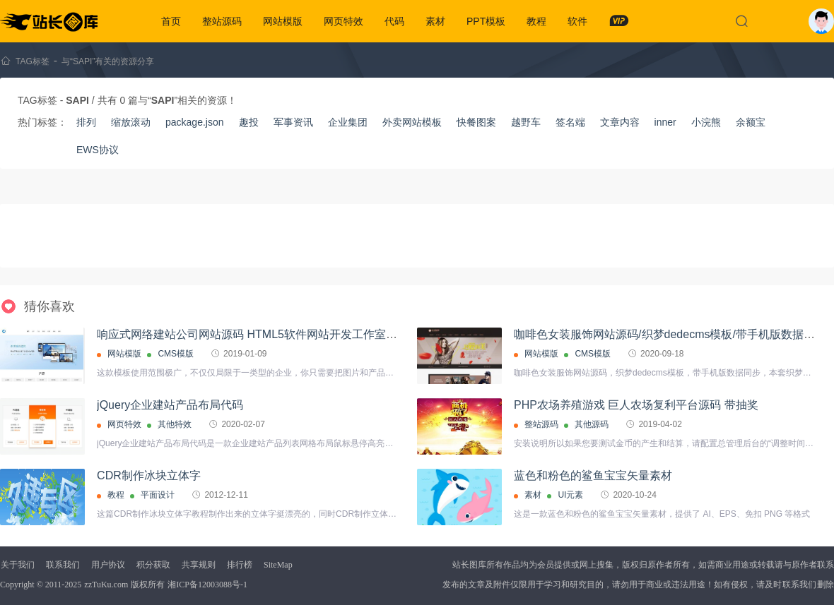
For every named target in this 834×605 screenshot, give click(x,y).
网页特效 (343, 21)
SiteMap (278, 565)
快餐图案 (476, 122)
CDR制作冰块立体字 (149, 475)
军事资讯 (293, 122)
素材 (435, 21)
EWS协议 (97, 149)
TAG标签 (32, 61)
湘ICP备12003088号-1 (207, 584)
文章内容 (620, 122)
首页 (171, 21)
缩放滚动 (131, 122)
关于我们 (18, 565)
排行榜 (239, 565)
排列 (86, 122)
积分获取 (153, 565)
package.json (194, 122)
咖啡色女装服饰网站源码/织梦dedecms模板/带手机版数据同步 (670, 334)
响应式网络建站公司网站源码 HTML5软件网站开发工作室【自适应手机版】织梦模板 (309, 334)
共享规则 (199, 565)
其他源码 (592, 424)
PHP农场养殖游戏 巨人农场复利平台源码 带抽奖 (636, 405)
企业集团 (348, 122)
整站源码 (222, 21)
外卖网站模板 (412, 122)
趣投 (249, 122)
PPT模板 (485, 21)
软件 (577, 21)
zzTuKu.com (106, 584)
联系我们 (63, 565)
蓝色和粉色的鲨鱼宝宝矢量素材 (593, 475)
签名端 (570, 122)
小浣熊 (706, 122)
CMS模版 (176, 354)
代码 (394, 21)
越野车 (526, 122)
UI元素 (570, 495)
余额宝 (750, 122)
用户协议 (108, 565)
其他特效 (175, 424)
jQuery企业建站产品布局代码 (170, 405)
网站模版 (283, 21)
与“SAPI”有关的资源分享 (107, 61)
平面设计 (158, 495)
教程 (536, 21)
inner (665, 122)
